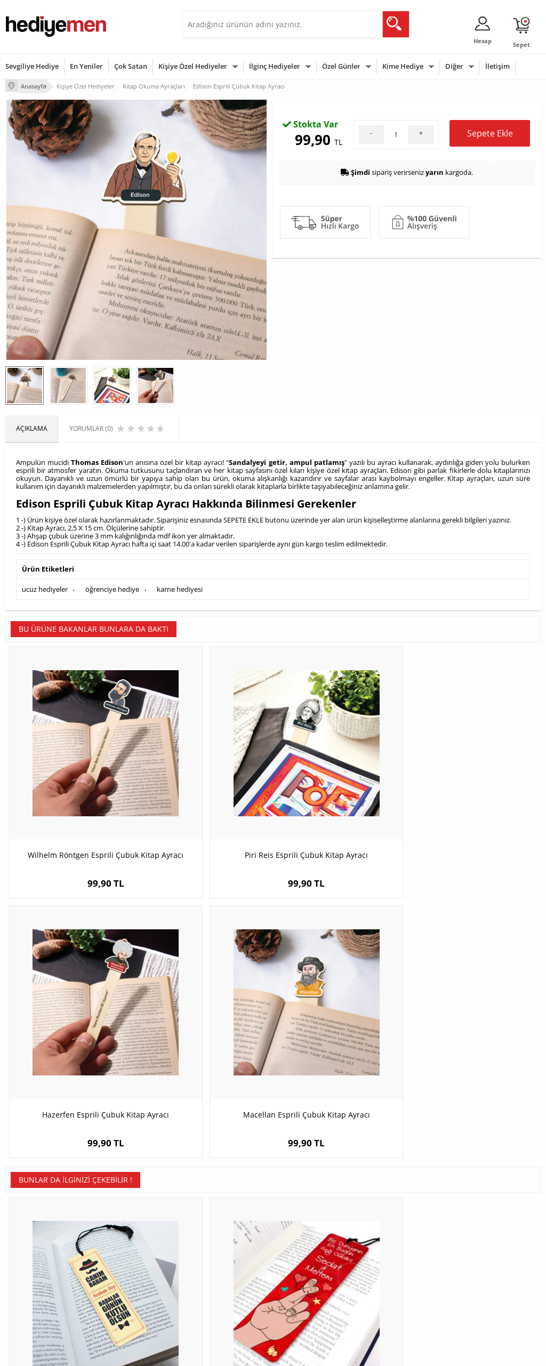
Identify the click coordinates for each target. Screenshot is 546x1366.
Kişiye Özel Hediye (124, 1212)
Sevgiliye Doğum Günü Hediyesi (220, 1248)
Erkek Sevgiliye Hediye (220, 1267)
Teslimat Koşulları (31, 1212)
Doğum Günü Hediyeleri (314, 1228)
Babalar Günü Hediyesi (312, 1299)
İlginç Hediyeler (274, 66)
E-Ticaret (240, 1352)
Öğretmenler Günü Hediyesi (306, 1280)
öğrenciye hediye (112, 586)
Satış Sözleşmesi (30, 1244)
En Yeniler (86, 66)
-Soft (217, 1352)
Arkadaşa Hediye (395, 1276)
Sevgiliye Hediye (32, 66)
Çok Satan (130, 66)
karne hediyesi (180, 586)
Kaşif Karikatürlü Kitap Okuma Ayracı (340, 1019)
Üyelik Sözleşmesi (32, 1228)
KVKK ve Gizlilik (27, 1276)
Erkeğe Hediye (391, 1212)
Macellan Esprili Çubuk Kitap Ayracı (473, 787)
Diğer (454, 66)
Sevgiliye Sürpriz (121, 1276)
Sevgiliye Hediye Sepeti (221, 1228)
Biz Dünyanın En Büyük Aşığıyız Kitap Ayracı (206, 1019)
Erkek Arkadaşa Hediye (131, 1228)
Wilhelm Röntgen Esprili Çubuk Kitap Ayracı (72, 787)
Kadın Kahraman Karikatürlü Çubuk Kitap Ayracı (474, 1019)
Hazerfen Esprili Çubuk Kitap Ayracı (339, 787)
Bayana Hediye (392, 1228)
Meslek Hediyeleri (123, 1292)
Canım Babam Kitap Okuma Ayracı (72, 1019)
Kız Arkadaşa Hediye (127, 1244)
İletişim (497, 66)
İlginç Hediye (388, 1292)
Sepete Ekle (490, 249)
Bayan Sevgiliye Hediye (221, 1283)
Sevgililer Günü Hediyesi (314, 1212)
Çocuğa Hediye (392, 1244)
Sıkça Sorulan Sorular (37, 1292)
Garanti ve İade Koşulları (41, 1260)
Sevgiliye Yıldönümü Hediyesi (216, 1303)
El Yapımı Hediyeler (125, 1260)
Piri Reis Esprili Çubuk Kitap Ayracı (206, 787)
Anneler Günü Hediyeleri (314, 1260)
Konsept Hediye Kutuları (222, 1212)
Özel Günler (341, 66)
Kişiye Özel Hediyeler (192, 66)
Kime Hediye (402, 66)
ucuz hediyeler (45, 586)
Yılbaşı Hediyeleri (304, 1244)
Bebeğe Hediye (392, 1260)
